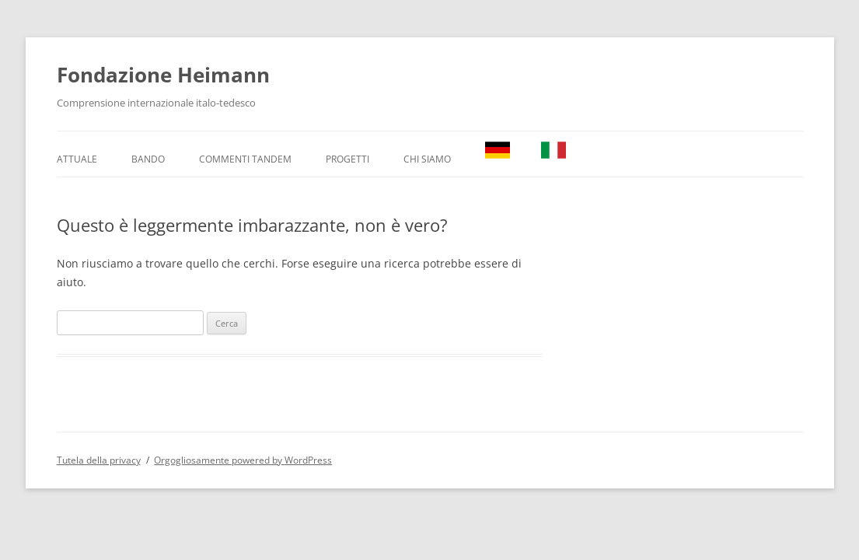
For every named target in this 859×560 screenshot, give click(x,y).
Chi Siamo (427, 159)
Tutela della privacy (99, 460)
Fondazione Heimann (163, 75)
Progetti (347, 159)
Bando (148, 159)
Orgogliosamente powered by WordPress (243, 460)
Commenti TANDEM (245, 159)
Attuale (77, 159)
